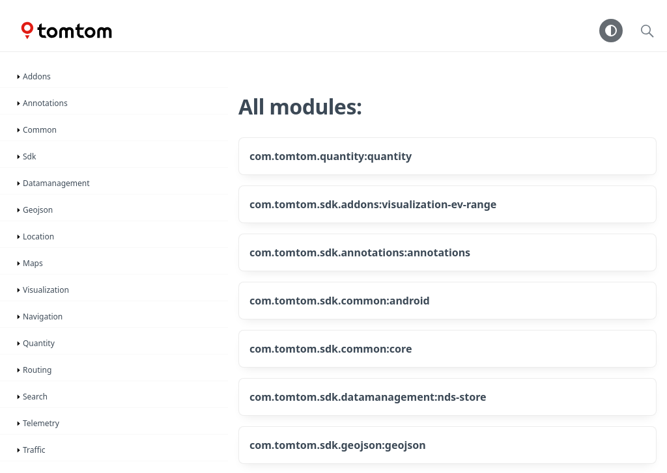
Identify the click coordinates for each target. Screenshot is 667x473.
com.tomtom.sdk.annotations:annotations (359, 252)
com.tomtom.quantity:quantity (330, 156)
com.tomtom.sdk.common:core (330, 349)
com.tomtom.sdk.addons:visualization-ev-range (372, 204)
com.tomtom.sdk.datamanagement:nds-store (368, 397)
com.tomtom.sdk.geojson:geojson (337, 445)
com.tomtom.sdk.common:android (339, 300)
